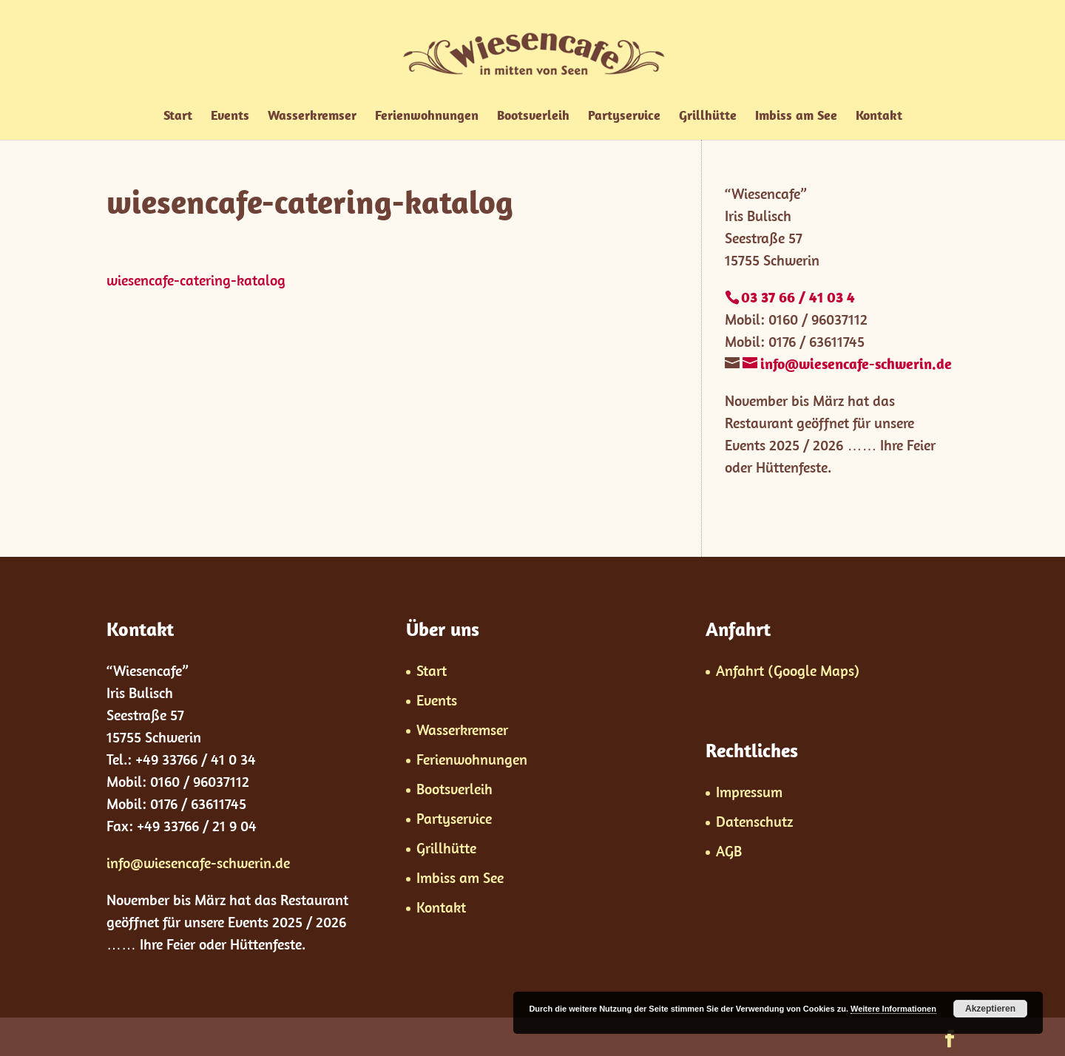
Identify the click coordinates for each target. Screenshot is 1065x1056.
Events (230, 116)
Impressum (749, 791)
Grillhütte (708, 116)
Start (177, 116)
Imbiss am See (796, 116)
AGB (729, 851)
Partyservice (624, 116)
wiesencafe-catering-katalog (195, 280)
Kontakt (879, 116)
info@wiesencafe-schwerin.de (198, 862)
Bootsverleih (533, 116)
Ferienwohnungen (427, 116)
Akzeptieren (990, 1008)
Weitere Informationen (893, 1008)
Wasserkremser (312, 116)
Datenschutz (754, 821)
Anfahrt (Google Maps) (787, 670)
